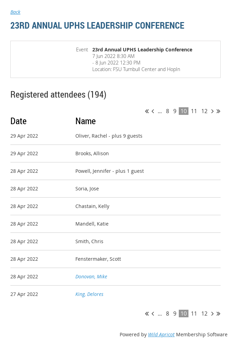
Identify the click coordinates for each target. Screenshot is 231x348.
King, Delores (89, 294)
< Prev (152, 111)
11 (194, 111)
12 (204, 111)
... (160, 111)
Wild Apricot (161, 334)
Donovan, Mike (91, 276)
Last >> (218, 111)
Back (15, 12)
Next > (212, 111)
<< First (146, 111)
